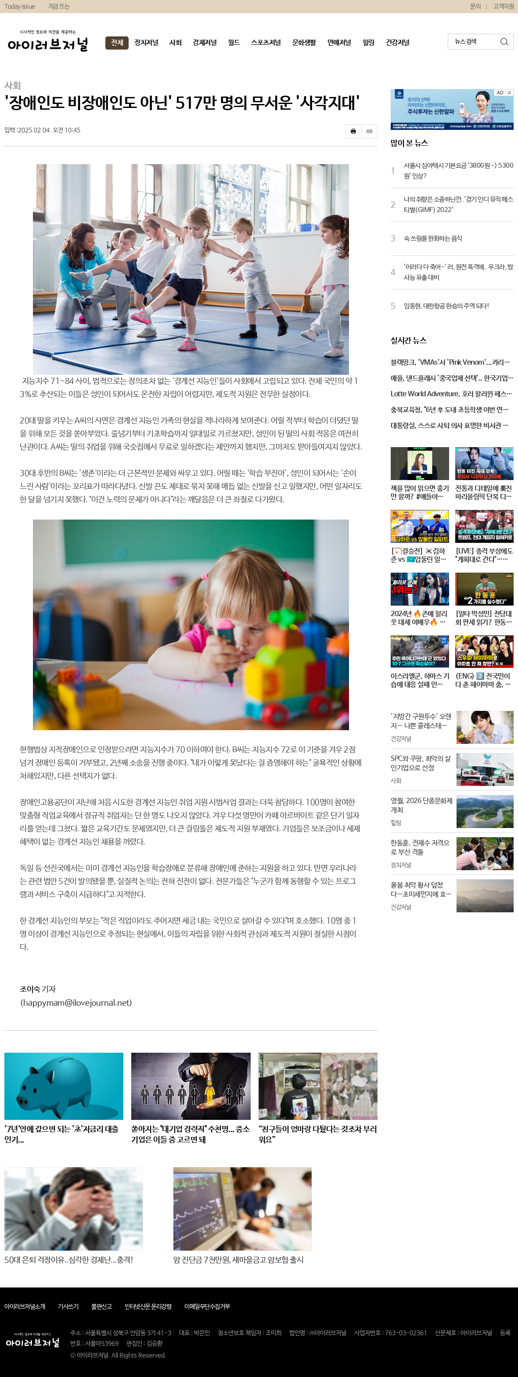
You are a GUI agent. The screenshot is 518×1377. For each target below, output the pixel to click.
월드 (234, 43)
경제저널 (204, 43)
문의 (475, 6)
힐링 (368, 43)
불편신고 (101, 1306)
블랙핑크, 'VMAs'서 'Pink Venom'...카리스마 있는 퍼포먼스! (450, 363)
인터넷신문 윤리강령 (148, 1306)
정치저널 (146, 43)
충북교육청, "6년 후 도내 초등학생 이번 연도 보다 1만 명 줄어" (449, 411)
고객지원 (503, 6)
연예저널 (339, 43)
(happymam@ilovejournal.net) (76, 1003)
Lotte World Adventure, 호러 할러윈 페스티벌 (451, 395)
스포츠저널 (266, 43)
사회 (175, 43)
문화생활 (304, 43)
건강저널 (398, 43)
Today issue (19, 6)
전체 (117, 43)
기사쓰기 (68, 1306)
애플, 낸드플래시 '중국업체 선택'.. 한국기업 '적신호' (449, 379)
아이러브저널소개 (24, 1306)
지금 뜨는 (59, 6)
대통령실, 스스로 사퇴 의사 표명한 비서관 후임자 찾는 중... (450, 426)
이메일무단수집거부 (207, 1306)
